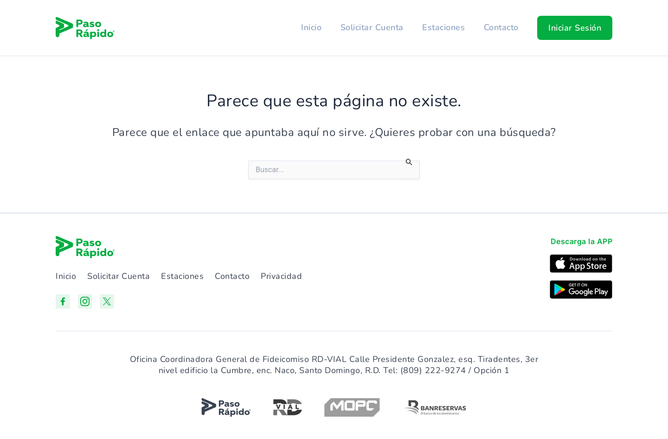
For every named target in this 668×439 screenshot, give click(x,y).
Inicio (309, 27)
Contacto (500, 27)
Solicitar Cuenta (370, 27)
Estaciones (442, 27)
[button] (574, 28)
